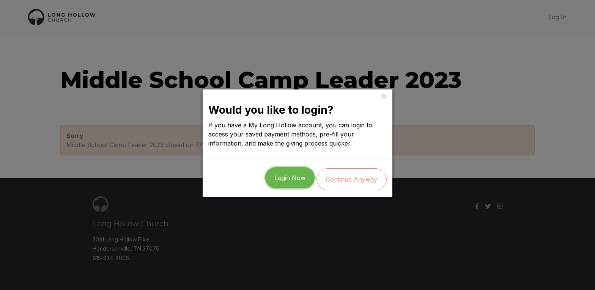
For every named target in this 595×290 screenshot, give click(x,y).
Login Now (289, 179)
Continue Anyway (351, 181)
